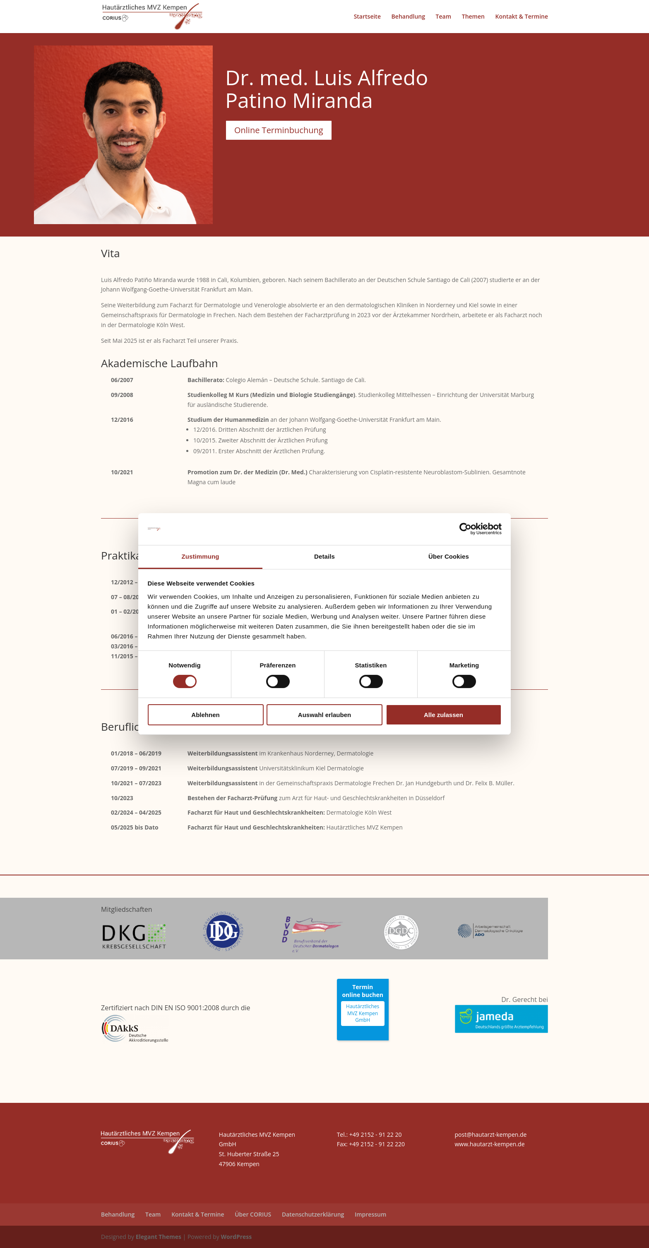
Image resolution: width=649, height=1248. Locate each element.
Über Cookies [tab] (448, 556)
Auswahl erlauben (324, 714)
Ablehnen (205, 714)
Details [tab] (324, 556)
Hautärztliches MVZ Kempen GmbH (362, 1013)
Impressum (370, 1214)
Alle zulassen (443, 714)
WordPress (236, 1237)
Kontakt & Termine (521, 17)
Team (443, 17)
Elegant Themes (158, 1237)
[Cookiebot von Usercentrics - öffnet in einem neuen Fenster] (465, 529)
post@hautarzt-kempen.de (490, 1134)
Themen (473, 17)
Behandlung (408, 17)
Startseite (367, 17)
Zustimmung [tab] (200, 556)
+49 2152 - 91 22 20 (375, 1134)
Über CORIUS (253, 1214)
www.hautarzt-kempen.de (489, 1144)
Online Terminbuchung (278, 130)
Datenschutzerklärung (313, 1214)
